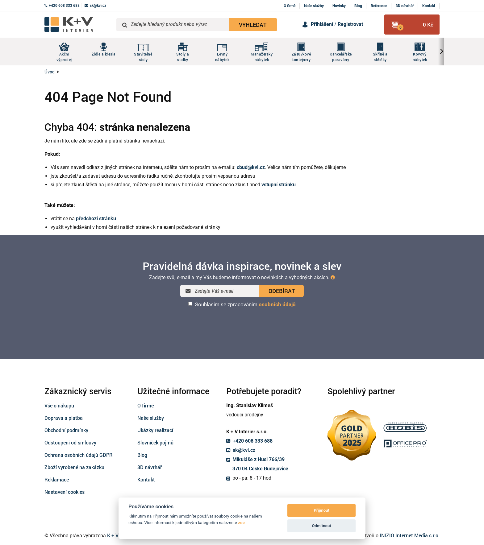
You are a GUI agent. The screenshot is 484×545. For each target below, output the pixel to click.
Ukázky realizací (155, 430)
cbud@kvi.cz (251, 167)
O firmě (289, 6)
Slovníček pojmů (155, 442)
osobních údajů (277, 304)
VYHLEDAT (252, 24)
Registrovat (350, 24)
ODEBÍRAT (282, 291)
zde (241, 522)
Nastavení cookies (64, 492)
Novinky (339, 6)
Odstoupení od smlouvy (70, 442)
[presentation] (242, 324)
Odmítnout (321, 525)
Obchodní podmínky (66, 430)
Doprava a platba (63, 418)
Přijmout (321, 510)
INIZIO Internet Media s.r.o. (410, 535)
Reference (379, 6)
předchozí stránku (96, 218)
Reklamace (56, 479)
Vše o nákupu (59, 405)
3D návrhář (405, 6)
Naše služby (314, 6)
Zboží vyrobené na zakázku (74, 467)
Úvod (49, 72)
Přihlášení (322, 24)
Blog (358, 6)
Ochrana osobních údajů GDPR (78, 455)
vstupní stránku (278, 185)
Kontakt (428, 6)
